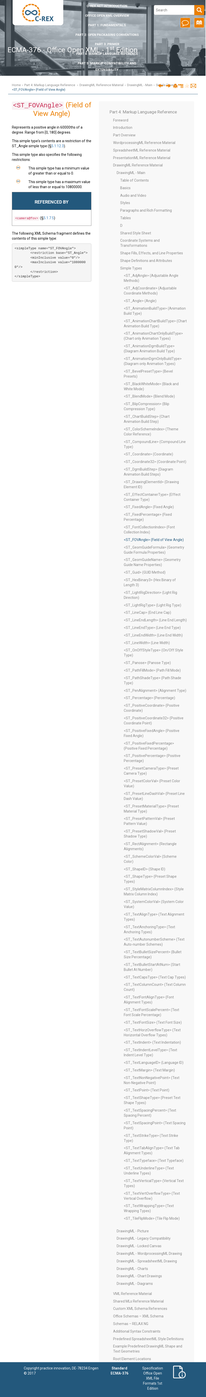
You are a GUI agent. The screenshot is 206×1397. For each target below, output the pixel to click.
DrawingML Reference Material (101, 85)
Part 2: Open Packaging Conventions (107, 35)
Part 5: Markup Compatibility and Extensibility (107, 66)
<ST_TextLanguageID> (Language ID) (153, 1063)
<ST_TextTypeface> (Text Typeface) (153, 1161)
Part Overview (124, 135)
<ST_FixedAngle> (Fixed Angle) (149, 507)
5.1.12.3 (57, 146)
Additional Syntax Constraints (136, 1331)
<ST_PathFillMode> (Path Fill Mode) (152, 670)
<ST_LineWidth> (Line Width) (147, 643)
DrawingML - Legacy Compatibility (144, 1238)
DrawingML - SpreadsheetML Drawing (147, 1261)
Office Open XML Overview (107, 15)
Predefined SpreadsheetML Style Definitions (148, 1339)
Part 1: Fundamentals (107, 25)
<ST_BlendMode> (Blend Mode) (149, 396)
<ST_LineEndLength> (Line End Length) (155, 620)
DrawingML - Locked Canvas (139, 1246)
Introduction (107, 6)
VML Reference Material (132, 1294)
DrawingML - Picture (133, 1231)
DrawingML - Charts (132, 1269)
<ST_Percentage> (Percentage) (149, 698)
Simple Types (131, 268)
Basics (125, 188)
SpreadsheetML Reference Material (141, 150)
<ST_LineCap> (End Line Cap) (147, 612)
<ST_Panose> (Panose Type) (147, 663)
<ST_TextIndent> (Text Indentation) (152, 1042)
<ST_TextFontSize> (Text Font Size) (153, 1022)
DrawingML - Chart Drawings (139, 1276)
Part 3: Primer (107, 44)
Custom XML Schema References (140, 1309)
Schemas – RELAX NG (130, 1324)
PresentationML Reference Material (141, 158)
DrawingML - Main (139, 85)
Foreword (120, 120)
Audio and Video (133, 195)
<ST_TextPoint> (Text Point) (146, 1090)
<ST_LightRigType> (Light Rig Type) (152, 605)
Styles (125, 203)
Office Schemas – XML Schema (138, 1316)
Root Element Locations (132, 1359)
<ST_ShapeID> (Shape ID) (144, 869)
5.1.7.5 (49, 218)
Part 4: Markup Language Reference (107, 54)
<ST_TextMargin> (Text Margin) (149, 1070)
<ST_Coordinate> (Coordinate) (148, 454)
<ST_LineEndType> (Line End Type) (152, 628)
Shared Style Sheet (135, 233)
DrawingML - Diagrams (135, 1284)
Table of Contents (134, 180)
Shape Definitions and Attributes (146, 261)
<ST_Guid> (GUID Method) (145, 572)
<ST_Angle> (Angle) (140, 301)
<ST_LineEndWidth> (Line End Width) (153, 635)
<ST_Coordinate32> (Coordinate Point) (155, 462)
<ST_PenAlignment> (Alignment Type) (155, 691)
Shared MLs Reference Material (138, 1301)
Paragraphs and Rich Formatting (146, 210)
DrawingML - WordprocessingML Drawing (149, 1254)
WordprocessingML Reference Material (144, 143)
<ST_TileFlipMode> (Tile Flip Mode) (152, 1218)
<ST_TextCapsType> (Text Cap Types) (155, 977)
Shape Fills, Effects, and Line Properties (151, 253)
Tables (125, 218)
